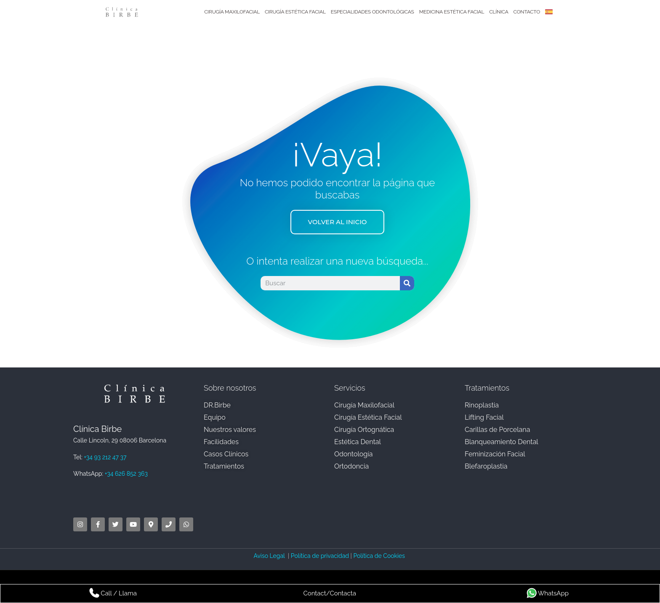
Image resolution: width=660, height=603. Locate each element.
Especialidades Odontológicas (372, 12)
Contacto (527, 12)
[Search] (407, 283)
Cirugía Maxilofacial (232, 12)
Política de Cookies (379, 555)
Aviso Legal (269, 555)
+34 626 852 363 (126, 473)
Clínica (498, 12)
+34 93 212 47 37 (105, 457)
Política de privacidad (320, 555)
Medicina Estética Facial (451, 12)
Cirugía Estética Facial (295, 12)
